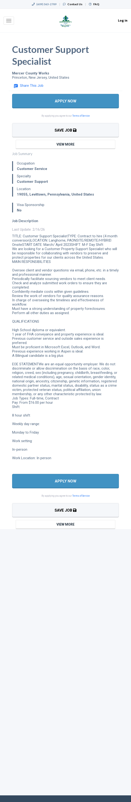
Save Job (65, 130)
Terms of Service (81, 116)
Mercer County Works (30, 73)
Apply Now (65, 101)
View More (65, 144)
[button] (28, 85)
